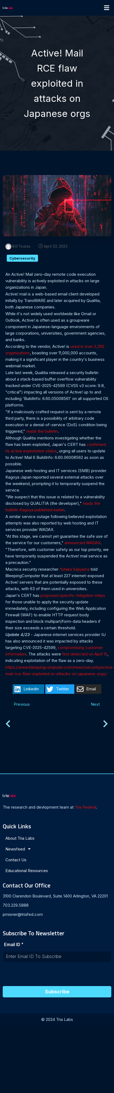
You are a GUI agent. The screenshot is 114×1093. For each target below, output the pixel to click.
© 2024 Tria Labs (57, 1019)
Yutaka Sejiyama (74, 569)
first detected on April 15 (84, 654)
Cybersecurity (22, 258)
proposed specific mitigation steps (72, 595)
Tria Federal (85, 807)
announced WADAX (82, 542)
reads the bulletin (42, 431)
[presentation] (44, 975)
